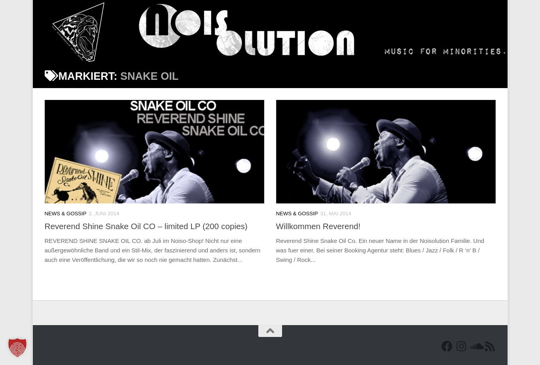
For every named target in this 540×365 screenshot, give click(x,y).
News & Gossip (66, 213)
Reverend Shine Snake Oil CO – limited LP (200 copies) (146, 226)
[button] (17, 347)
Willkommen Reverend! (318, 226)
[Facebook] (447, 346)
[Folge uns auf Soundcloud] (475, 346)
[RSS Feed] (489, 346)
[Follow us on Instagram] (461, 346)
